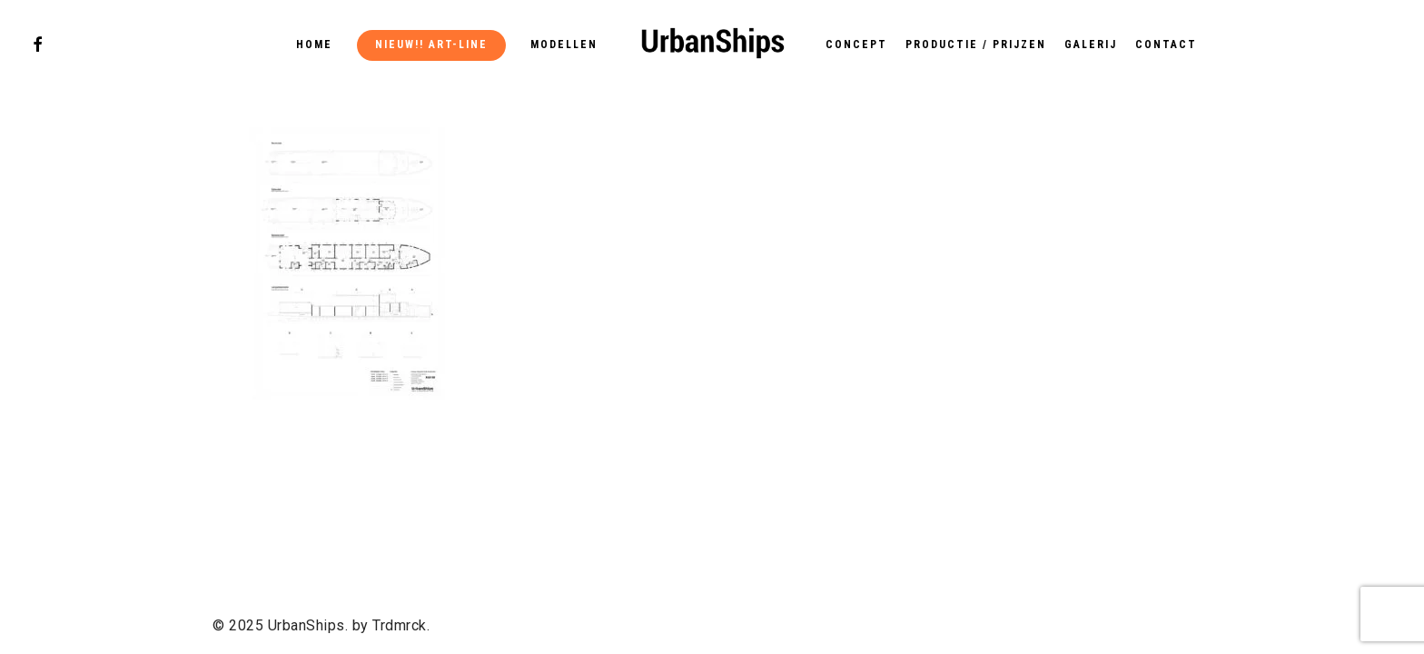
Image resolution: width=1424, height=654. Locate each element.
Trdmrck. (401, 625)
